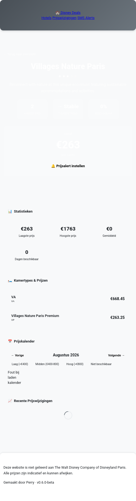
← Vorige (17, 355)
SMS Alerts (85, 18)
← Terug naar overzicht (20, 54)
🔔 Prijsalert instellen (68, 166)
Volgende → (116, 355)
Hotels (47, 18)
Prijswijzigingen (64, 18)
